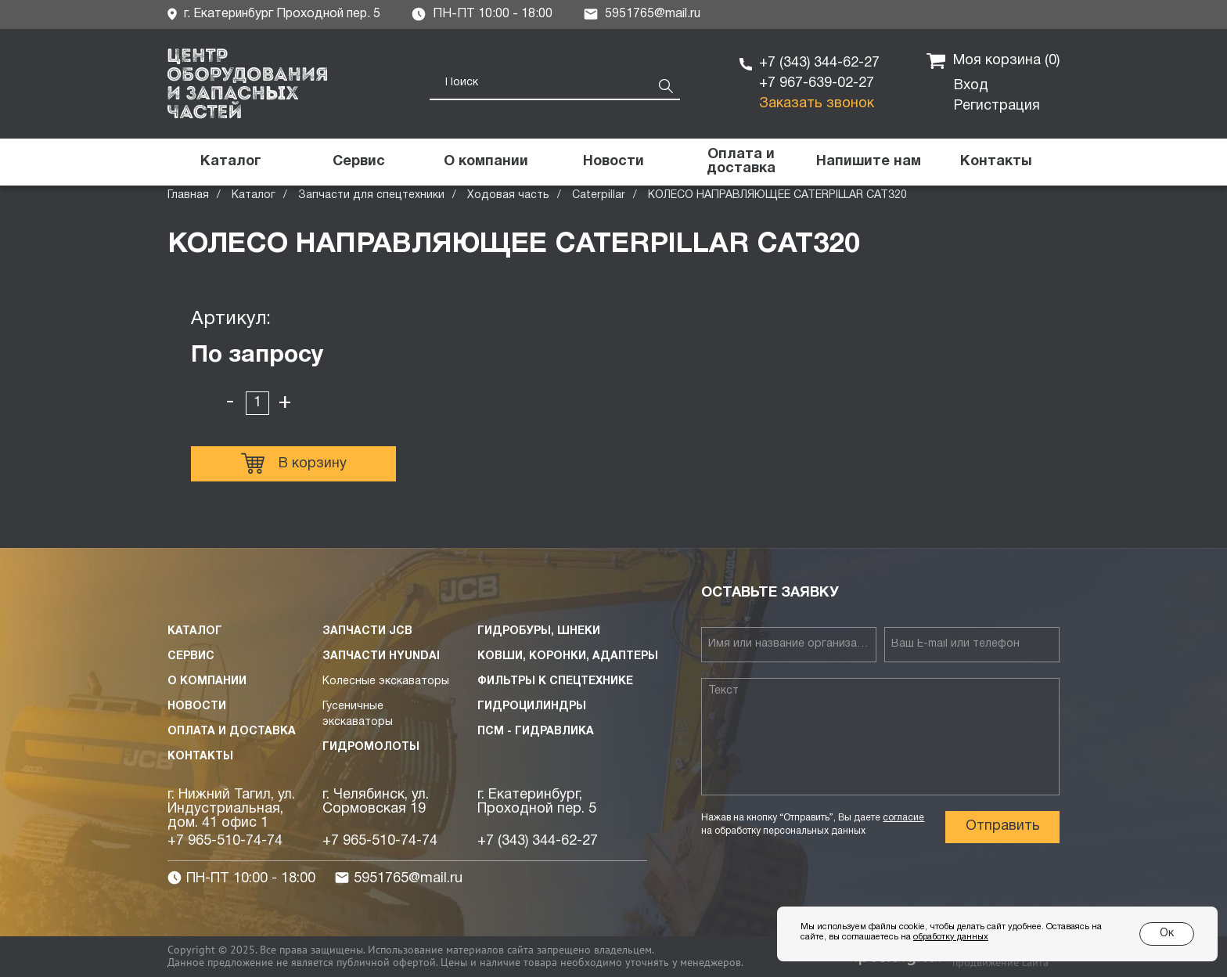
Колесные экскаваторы (385, 681)
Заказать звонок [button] (816, 103)
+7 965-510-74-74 (224, 841)
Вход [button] (971, 85)
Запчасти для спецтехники (371, 195)
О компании (206, 681)
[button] (868, 162)
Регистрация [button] (997, 106)
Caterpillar (598, 195)
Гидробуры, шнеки (538, 631)
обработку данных (950, 937)
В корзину (294, 463)
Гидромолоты (370, 747)
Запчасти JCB (367, 631)
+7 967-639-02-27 (816, 83)
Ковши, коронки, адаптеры (567, 656)
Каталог (253, 195)
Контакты (200, 757)
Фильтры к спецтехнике (555, 681)
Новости (196, 706)
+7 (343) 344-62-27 (819, 63)
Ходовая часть (508, 195)
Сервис (190, 656)
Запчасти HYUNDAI (381, 656)
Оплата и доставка (231, 731)
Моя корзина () (993, 61)
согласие (903, 817)
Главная (188, 195)
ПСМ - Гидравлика (535, 731)
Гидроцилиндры (531, 706)
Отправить (1003, 826)
